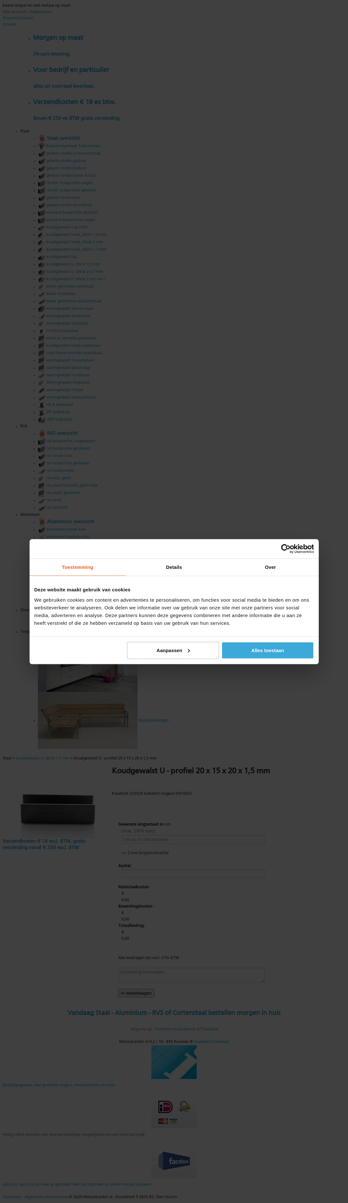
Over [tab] (270, 567)
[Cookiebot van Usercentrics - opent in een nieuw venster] (286, 548)
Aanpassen (173, 650)
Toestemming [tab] (78, 567)
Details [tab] (174, 567)
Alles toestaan (267, 650)
